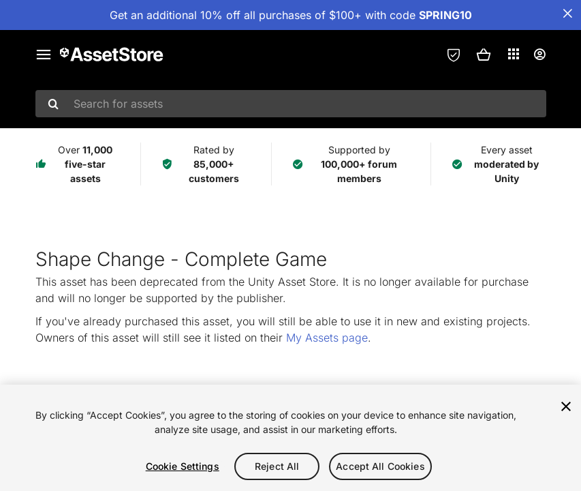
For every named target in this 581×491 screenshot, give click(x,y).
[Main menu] (43, 54)
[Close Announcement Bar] (567, 13)
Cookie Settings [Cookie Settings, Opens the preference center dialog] (182, 466)
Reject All (277, 466)
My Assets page (327, 337)
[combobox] (290, 103)
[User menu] (539, 54)
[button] (483, 54)
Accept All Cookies (380, 466)
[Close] (566, 406)
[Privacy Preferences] (453, 54)
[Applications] (513, 54)
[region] (290, 438)
